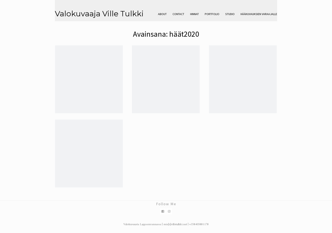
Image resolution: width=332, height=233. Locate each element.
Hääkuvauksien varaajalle (259, 14)
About (162, 14)
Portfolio (212, 14)
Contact (178, 14)
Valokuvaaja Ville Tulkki (99, 13)
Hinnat (194, 14)
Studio (230, 14)
